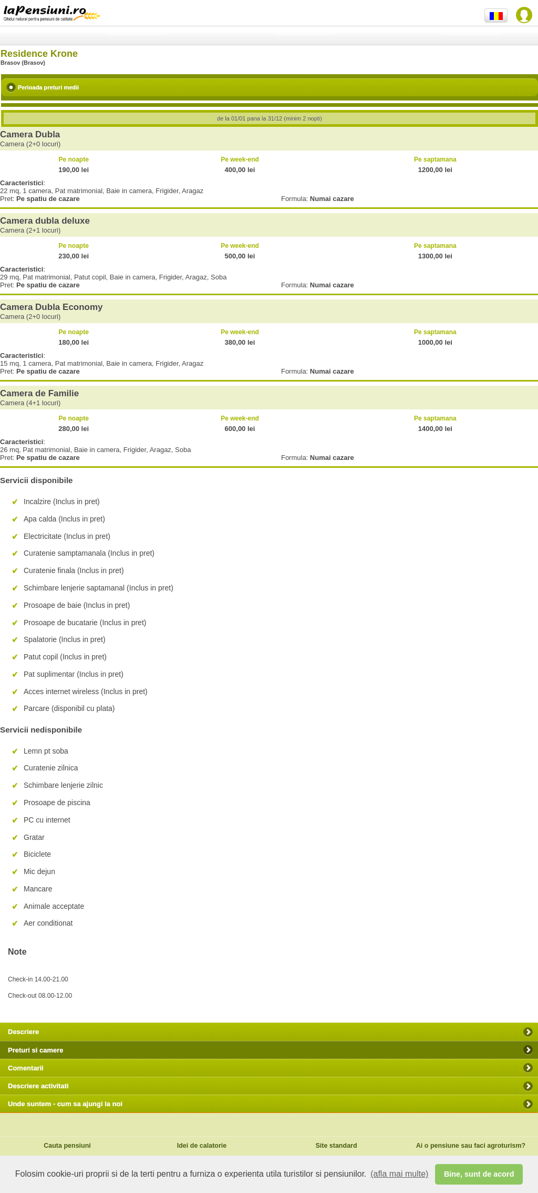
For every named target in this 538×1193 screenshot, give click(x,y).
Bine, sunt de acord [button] (479, 1174)
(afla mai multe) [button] (399, 1173)
